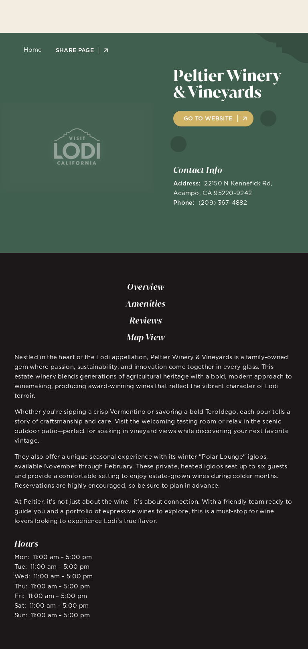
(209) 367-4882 (223, 202)
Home (30, 50)
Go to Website (208, 118)
